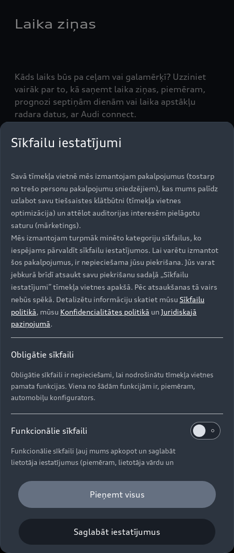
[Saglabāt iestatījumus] (117, 531)
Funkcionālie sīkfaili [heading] (116, 431)
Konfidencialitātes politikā (104, 311)
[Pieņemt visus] (117, 494)
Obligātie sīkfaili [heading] (42, 354)
